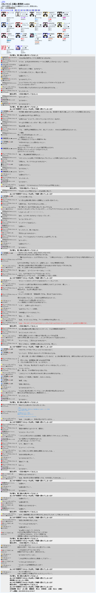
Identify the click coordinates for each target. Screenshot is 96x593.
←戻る (3, 1)
